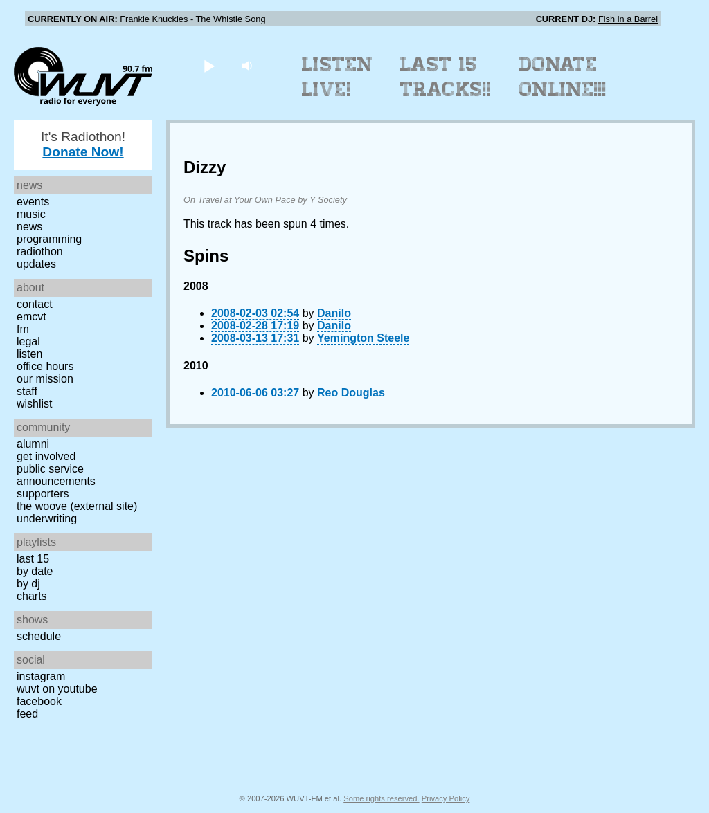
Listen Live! (337, 77)
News (29, 226)
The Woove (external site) (77, 506)
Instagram (41, 676)
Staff (27, 391)
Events (33, 202)
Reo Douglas (351, 393)
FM (23, 329)
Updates (36, 264)
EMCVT (31, 316)
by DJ (28, 584)
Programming (49, 239)
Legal (28, 341)
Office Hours (45, 366)
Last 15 (33, 559)
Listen (29, 354)
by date (35, 571)
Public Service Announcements (56, 475)
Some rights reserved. (381, 798)
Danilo (334, 313)
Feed (27, 714)
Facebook (39, 701)
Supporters (43, 494)
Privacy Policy (446, 798)
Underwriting (47, 518)
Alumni (33, 444)
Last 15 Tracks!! (445, 77)
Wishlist (35, 404)
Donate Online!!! (563, 77)
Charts (32, 596)
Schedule (39, 636)
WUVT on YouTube (57, 689)
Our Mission (45, 379)
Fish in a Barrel (628, 19)
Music (31, 214)
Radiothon (40, 251)
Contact (35, 304)
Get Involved (46, 456)
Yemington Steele (363, 338)
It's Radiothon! (83, 144)
